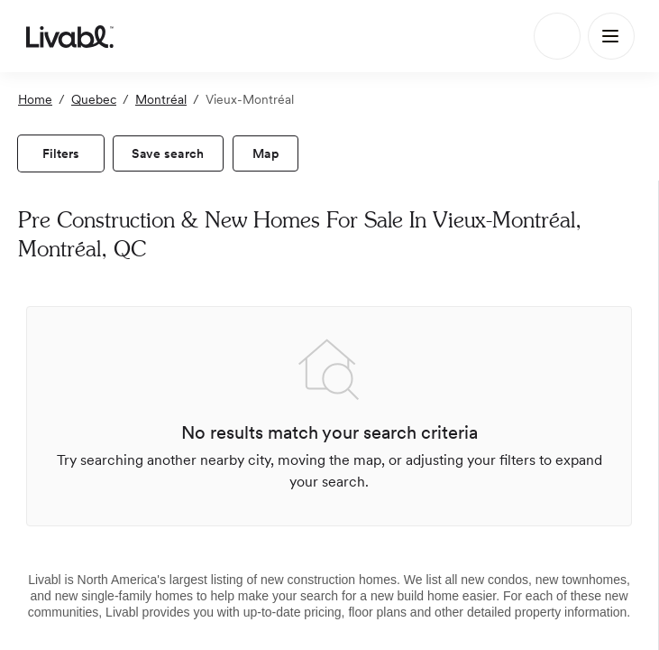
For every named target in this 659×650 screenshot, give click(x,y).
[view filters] (61, 153)
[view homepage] (70, 36)
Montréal (161, 99)
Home (35, 99)
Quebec (93, 99)
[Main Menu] (611, 36)
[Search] (557, 36)
